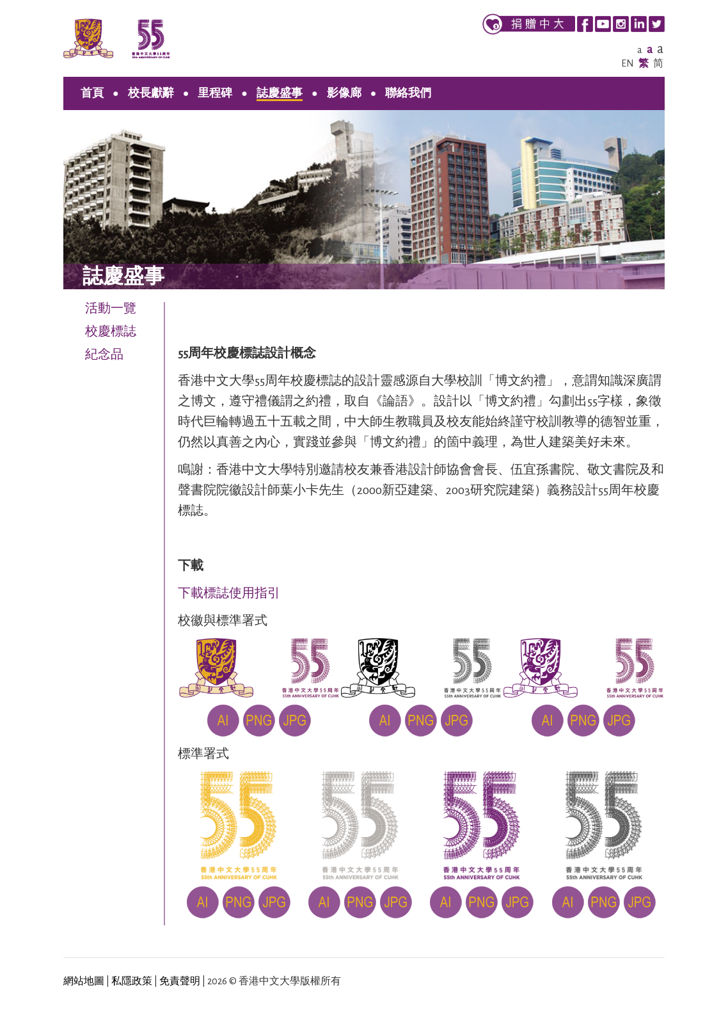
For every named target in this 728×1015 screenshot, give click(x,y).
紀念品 (104, 354)
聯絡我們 (408, 93)
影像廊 (344, 93)
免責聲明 (179, 981)
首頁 (92, 93)
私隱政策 (131, 981)
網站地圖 (83, 981)
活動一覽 (110, 308)
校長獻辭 (151, 93)
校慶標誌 (110, 331)
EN (627, 63)
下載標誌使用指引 (229, 593)
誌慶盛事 (280, 93)
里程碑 (215, 93)
